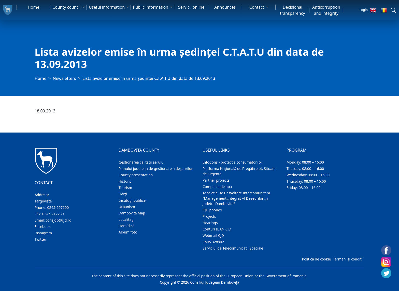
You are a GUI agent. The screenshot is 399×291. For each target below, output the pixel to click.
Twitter (40, 239)
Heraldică (126, 225)
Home (33, 7)
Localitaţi (126, 219)
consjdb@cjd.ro (58, 220)
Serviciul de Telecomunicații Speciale (233, 248)
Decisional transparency (292, 10)
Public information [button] (151, 7)
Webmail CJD (213, 235)
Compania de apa (217, 186)
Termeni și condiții (348, 259)
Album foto (128, 232)
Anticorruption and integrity (326, 10)
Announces (225, 7)
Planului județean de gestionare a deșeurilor (156, 168)
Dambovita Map (132, 213)
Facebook (43, 226)
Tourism (125, 187)
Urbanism (127, 206)
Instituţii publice (132, 200)
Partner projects (216, 180)
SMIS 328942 (213, 241)
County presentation (136, 174)
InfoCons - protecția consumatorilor (232, 162)
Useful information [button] (107, 7)
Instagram (43, 232)
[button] (393, 10)
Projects (209, 216)
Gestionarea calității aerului (141, 162)
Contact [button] (257, 7)
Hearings (210, 222)
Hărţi (123, 194)
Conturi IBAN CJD (217, 229)
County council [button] (67, 7)
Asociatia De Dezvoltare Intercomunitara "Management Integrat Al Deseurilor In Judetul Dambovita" (236, 198)
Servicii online (191, 7)
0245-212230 (53, 213)
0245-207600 (58, 207)
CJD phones (212, 210)
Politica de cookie (316, 259)
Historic (125, 181)
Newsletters (64, 78)
